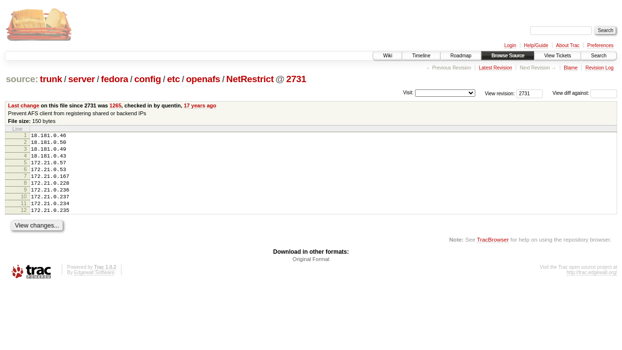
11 (24, 218)
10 (24, 209)
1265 (115, 105)
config (147, 79)
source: (22, 79)
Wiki (387, 55)
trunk (51, 79)
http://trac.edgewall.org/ (592, 290)
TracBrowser (493, 257)
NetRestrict (250, 79)
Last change (23, 105)
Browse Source (507, 55)
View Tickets (557, 55)
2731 (296, 79)
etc (173, 79)
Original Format (311, 277)
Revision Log (600, 67)
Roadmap (460, 55)
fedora (114, 79)
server (81, 79)
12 (24, 226)
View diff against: (585, 93)
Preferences (600, 45)
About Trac (567, 45)
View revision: (500, 93)
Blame (570, 67)
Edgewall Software (94, 290)
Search (598, 55)
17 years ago (200, 105)
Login (510, 45)
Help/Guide (536, 45)
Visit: (408, 92)
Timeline (421, 55)
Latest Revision (495, 67)
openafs (203, 79)
